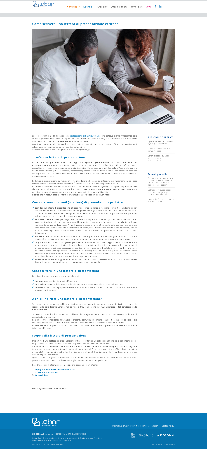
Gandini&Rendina (168, 444)
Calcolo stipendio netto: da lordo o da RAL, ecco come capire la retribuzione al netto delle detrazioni (160, 181)
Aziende (87, 11)
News (148, 11)
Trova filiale (136, 11)
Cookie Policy (168, 426)
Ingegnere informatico (46, 372)
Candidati (72, 11)
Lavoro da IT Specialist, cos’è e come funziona (161, 200)
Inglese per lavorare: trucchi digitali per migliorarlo (160, 142)
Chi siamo (102, 11)
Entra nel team (119, 11)
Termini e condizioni (149, 426)
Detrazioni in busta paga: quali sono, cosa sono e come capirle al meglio (159, 192)
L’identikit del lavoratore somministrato (159, 149)
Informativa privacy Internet (124, 426)
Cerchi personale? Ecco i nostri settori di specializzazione (159, 158)
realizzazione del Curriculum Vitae (86, 136)
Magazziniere (41, 375)
